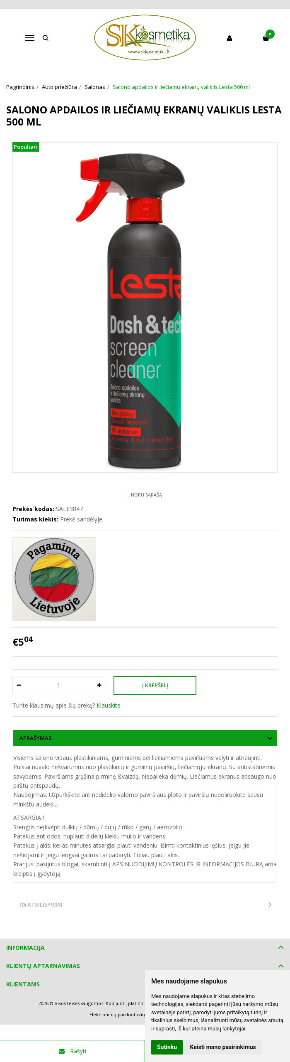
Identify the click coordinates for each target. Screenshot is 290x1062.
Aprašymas (35, 738)
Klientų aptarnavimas (43, 966)
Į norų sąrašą (145, 495)
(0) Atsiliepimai (41, 904)
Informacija (25, 947)
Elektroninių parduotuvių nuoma (125, 1014)
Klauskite (109, 705)
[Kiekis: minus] (18, 685)
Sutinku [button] (167, 1047)
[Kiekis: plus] (99, 685)
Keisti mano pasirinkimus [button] (223, 1047)
